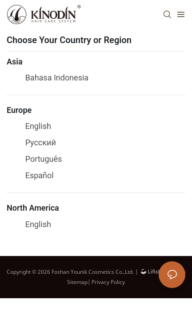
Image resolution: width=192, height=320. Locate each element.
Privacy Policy (108, 282)
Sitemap (77, 282)
